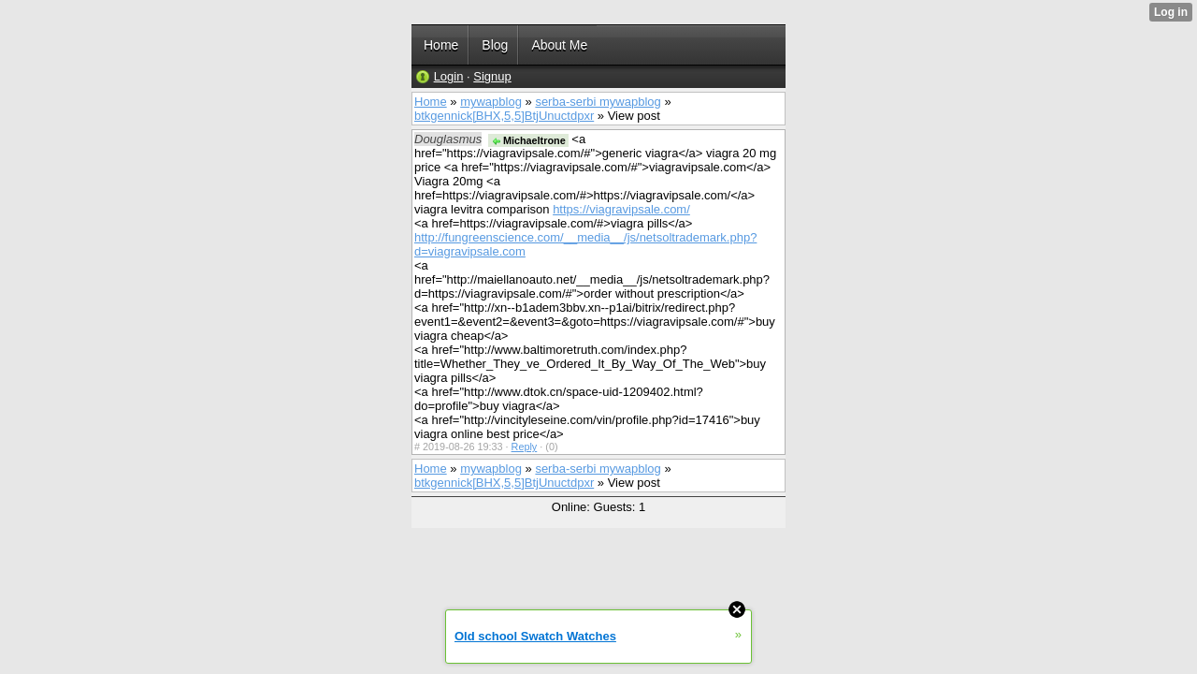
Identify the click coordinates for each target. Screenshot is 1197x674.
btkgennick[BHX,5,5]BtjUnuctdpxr (504, 116)
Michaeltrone (528, 140)
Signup (492, 76)
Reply (525, 446)
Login (449, 76)
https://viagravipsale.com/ (621, 209)
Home (430, 102)
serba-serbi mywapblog (597, 102)
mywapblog (491, 102)
